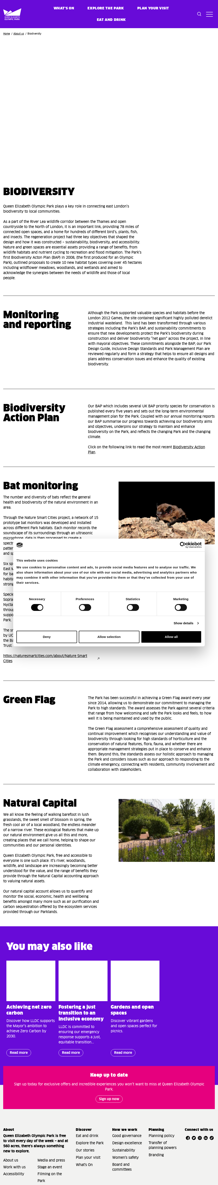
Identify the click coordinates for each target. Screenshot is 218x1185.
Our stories (85, 1150)
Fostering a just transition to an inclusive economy (81, 1013)
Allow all (171, 637)
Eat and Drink (111, 20)
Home (6, 34)
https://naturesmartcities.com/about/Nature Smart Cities (45, 658)
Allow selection (108, 637)
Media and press (51, 1160)
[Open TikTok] (212, 1138)
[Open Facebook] (188, 1138)
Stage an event (49, 1167)
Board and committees (122, 1167)
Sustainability (123, 1150)
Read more (17, 1053)
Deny (47, 637)
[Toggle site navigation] (209, 14)
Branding (156, 1155)
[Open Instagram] (200, 1138)
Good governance (126, 1136)
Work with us (14, 1167)
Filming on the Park (49, 1177)
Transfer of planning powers (162, 1145)
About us (18, 34)
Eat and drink (87, 1136)
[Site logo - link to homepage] (8, 14)
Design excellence (127, 1143)
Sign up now (109, 1099)
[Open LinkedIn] (206, 1138)
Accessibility (13, 1174)
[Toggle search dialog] (199, 14)
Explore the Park (105, 8)
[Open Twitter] (194, 1138)
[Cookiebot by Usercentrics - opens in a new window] (183, 545)
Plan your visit (153, 8)
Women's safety (125, 1157)
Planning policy (161, 1136)
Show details (184, 623)
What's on (64, 8)
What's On (84, 1165)
